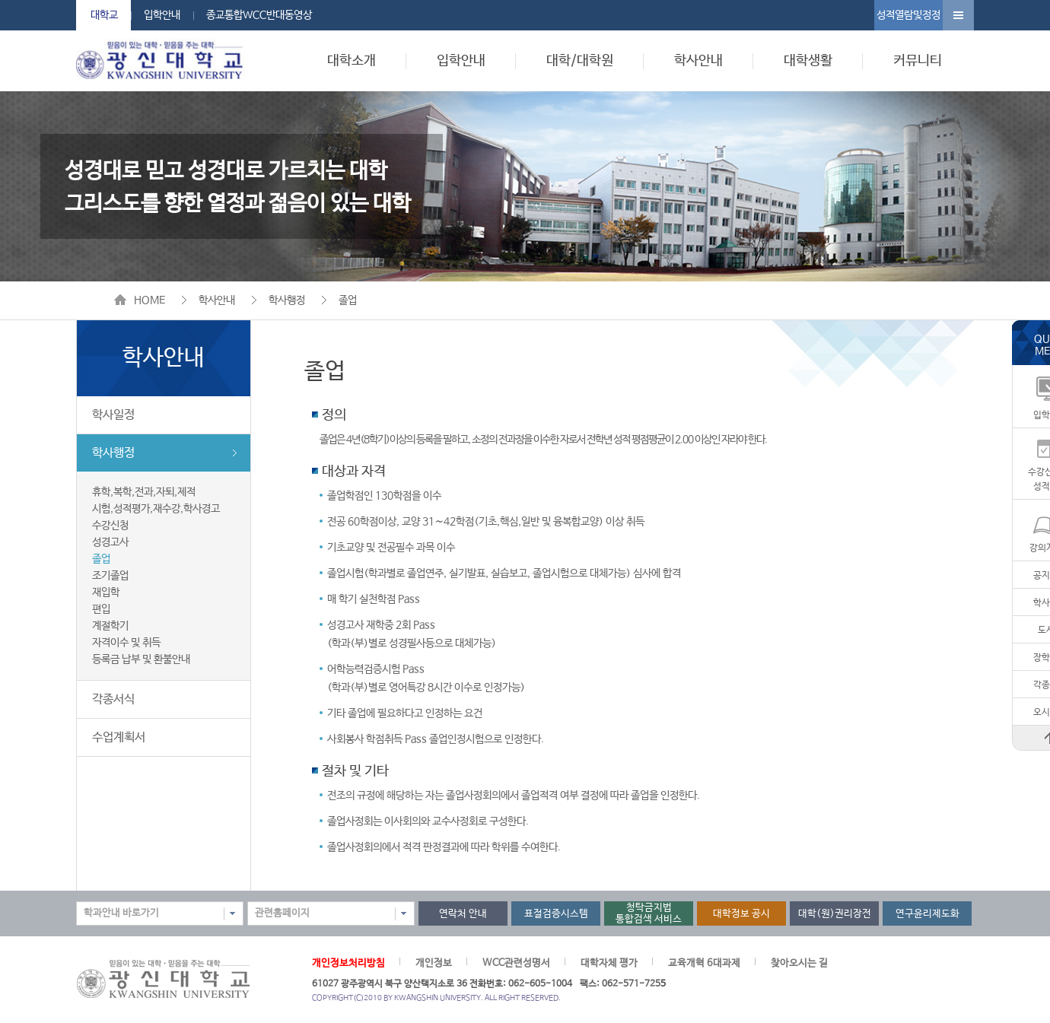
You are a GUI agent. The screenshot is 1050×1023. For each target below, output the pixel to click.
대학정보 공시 (741, 914)
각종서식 (113, 699)
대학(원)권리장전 (834, 914)
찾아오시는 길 (799, 963)
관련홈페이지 (282, 913)
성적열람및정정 (908, 15)
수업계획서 (118, 737)
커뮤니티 (917, 60)
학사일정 (113, 415)
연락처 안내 (463, 914)
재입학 (105, 592)
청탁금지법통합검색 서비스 (649, 913)
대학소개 (351, 60)
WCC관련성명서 (516, 963)
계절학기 (110, 626)
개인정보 (433, 963)
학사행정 (287, 300)
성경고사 (110, 542)
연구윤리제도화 (927, 914)
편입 (101, 609)
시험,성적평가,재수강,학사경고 (156, 509)
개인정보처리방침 (348, 963)
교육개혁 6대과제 (704, 963)
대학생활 (808, 60)
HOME (149, 300)
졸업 (348, 300)
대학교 (104, 15)
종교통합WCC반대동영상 (259, 15)
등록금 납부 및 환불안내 (141, 659)
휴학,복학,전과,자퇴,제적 (144, 492)
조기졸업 (110, 576)
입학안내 (162, 15)
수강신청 (110, 525)
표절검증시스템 (556, 914)
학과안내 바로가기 (121, 913)
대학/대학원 (579, 60)
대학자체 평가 (609, 963)
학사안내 (698, 60)
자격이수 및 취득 (126, 643)
